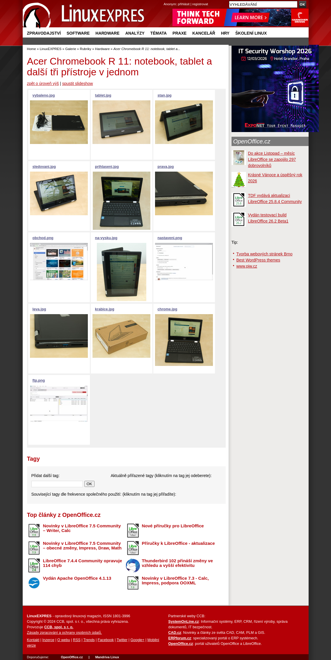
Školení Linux (251, 33)
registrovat (200, 4)
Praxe (179, 33)
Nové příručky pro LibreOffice (173, 525)
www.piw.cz (246, 266)
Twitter (122, 640)
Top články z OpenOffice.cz (64, 515)
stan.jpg (165, 95)
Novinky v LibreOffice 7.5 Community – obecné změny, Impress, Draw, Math (82, 546)
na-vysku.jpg (106, 238)
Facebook (106, 640)
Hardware (107, 33)
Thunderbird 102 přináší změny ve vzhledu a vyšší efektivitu (177, 563)
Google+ (137, 640)
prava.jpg (166, 167)
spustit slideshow (77, 83)
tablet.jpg (103, 95)
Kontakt (33, 640)
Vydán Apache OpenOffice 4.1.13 (77, 578)
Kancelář (203, 33)
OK (89, 484)
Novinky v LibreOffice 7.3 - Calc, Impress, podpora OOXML (175, 581)
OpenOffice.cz (252, 141)
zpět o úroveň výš (43, 83)
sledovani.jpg (44, 167)
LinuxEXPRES (50, 49)
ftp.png (39, 380)
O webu (63, 640)
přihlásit (184, 4)
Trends (89, 640)
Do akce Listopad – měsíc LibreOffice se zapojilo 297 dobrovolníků (272, 159)
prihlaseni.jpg (107, 167)
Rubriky (85, 49)
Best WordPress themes (258, 260)
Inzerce (48, 640)
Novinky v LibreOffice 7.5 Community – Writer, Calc (82, 528)
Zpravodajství (44, 33)
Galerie (70, 49)
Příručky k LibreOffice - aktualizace (178, 543)
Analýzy (135, 33)
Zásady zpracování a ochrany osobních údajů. (64, 633)
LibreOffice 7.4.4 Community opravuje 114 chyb (82, 563)
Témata (158, 33)
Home (31, 49)
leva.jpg (39, 309)
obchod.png (43, 238)
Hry (225, 33)
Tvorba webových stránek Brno (264, 254)
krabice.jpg (105, 309)
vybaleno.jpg (44, 95)
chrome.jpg (167, 309)
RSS (77, 640)
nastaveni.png (170, 238)
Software (78, 33)
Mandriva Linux (107, 657)
